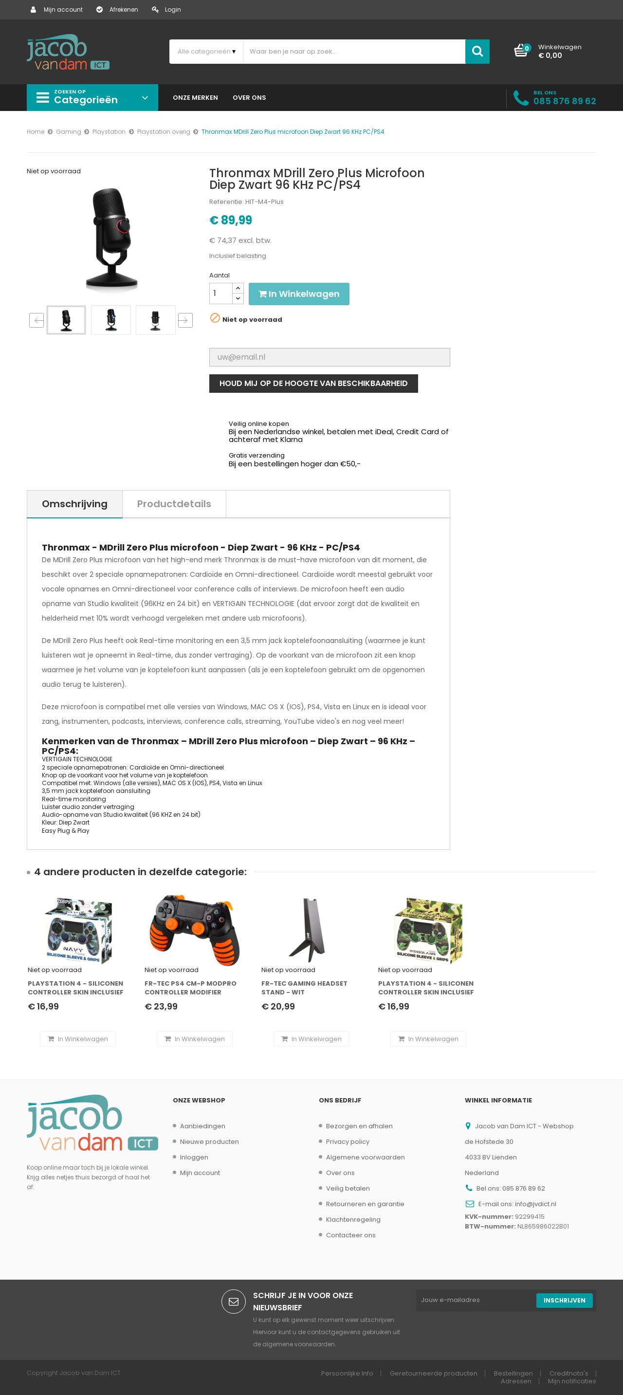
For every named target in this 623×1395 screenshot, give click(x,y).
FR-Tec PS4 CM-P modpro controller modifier (191, 988)
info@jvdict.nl (535, 1204)
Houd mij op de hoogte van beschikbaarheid (314, 383)
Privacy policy (347, 1141)
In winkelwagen (299, 294)
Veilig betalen (348, 1188)
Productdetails (174, 504)
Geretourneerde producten (433, 1373)
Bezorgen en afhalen (359, 1126)
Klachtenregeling (353, 1219)
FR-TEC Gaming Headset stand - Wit (304, 988)
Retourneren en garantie (365, 1204)
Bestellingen (513, 1373)
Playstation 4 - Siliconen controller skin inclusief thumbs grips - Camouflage (426, 988)
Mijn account (57, 9)
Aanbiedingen (202, 1126)
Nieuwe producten (209, 1141)
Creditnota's (569, 1373)
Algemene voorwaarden (365, 1157)
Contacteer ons (351, 1235)
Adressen (516, 1381)
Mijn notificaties (572, 1381)
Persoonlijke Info (347, 1373)
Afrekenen (117, 9)
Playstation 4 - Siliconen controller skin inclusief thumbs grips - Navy (76, 988)
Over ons (340, 1172)
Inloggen (194, 1157)
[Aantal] (221, 293)
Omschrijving (75, 504)
